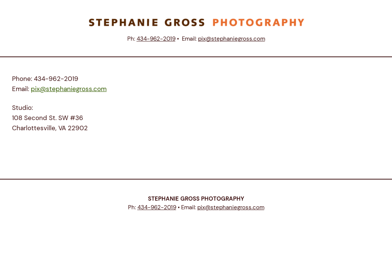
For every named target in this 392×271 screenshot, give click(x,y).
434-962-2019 (156, 39)
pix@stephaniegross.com (231, 39)
